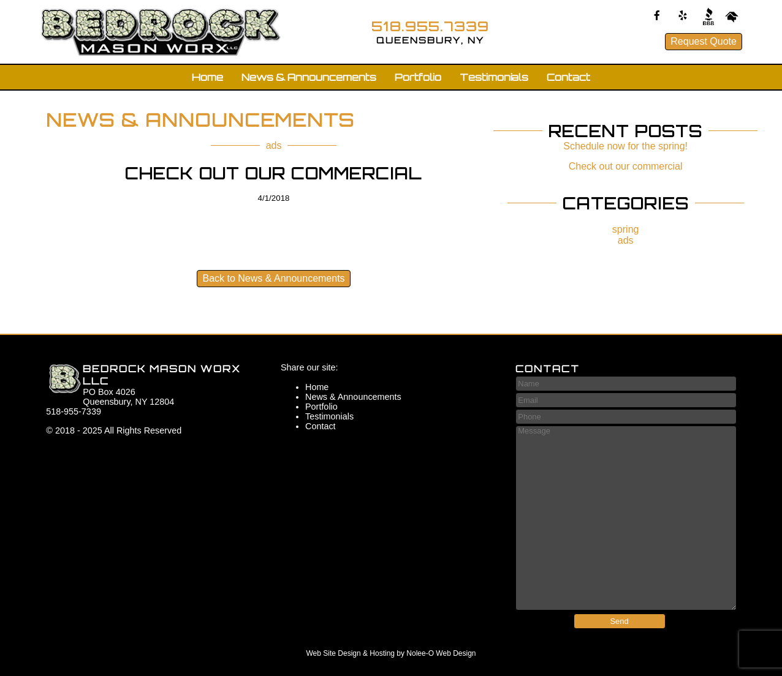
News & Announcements (308, 77)
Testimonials (494, 77)
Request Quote (703, 41)
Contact (568, 77)
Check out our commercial (626, 166)
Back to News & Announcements (273, 278)
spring (625, 229)
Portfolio (418, 77)
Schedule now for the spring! (625, 146)
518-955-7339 (73, 411)
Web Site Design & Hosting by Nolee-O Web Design (391, 653)
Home (207, 77)
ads (274, 145)
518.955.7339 (430, 26)
